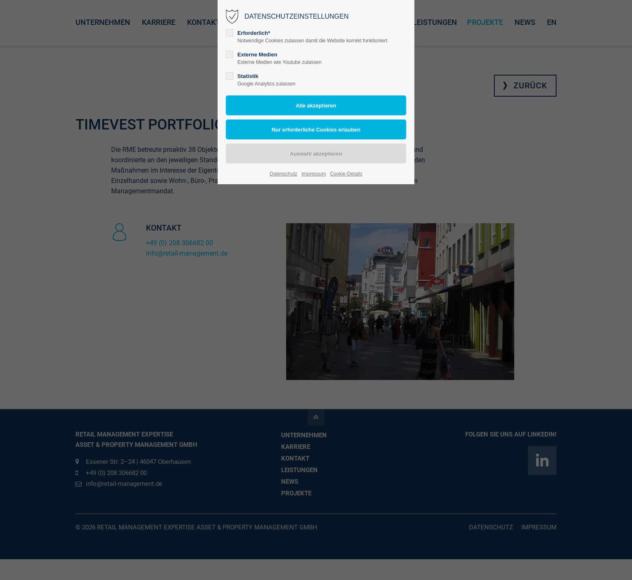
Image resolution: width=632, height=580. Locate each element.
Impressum (313, 174)
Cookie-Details (346, 174)
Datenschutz (283, 174)
